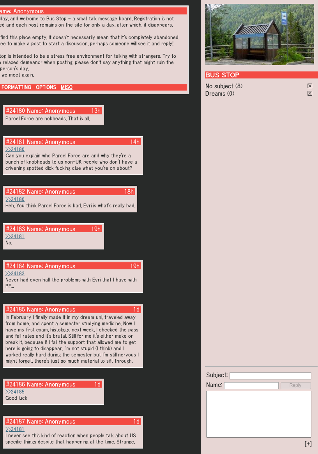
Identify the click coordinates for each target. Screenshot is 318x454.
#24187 (15, 421)
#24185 (15, 309)
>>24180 (15, 149)
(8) (238, 86)
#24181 (15, 142)
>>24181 (15, 236)
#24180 (15, 110)
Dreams (215, 93)
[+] (308, 444)
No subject (220, 86)
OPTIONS (46, 87)
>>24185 (15, 391)
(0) (230, 93)
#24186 (15, 384)
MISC (66, 87)
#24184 (15, 266)
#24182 (15, 191)
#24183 (15, 229)
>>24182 (15, 273)
